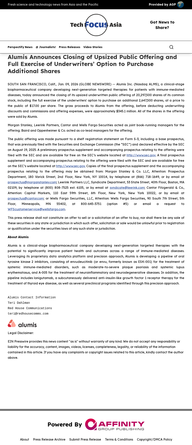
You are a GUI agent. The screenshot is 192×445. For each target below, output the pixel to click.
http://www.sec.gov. (141, 155)
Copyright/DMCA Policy (154, 439)
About (24, 439)
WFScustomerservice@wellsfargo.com (36, 209)
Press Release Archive (49, 439)
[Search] (171, 47)
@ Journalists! (46, 47)
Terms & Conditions (119, 439)
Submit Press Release (85, 439)
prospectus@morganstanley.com (32, 182)
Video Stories (92, 47)
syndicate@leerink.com (127, 188)
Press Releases (69, 47)
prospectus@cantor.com (26, 198)
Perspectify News (20, 47)
